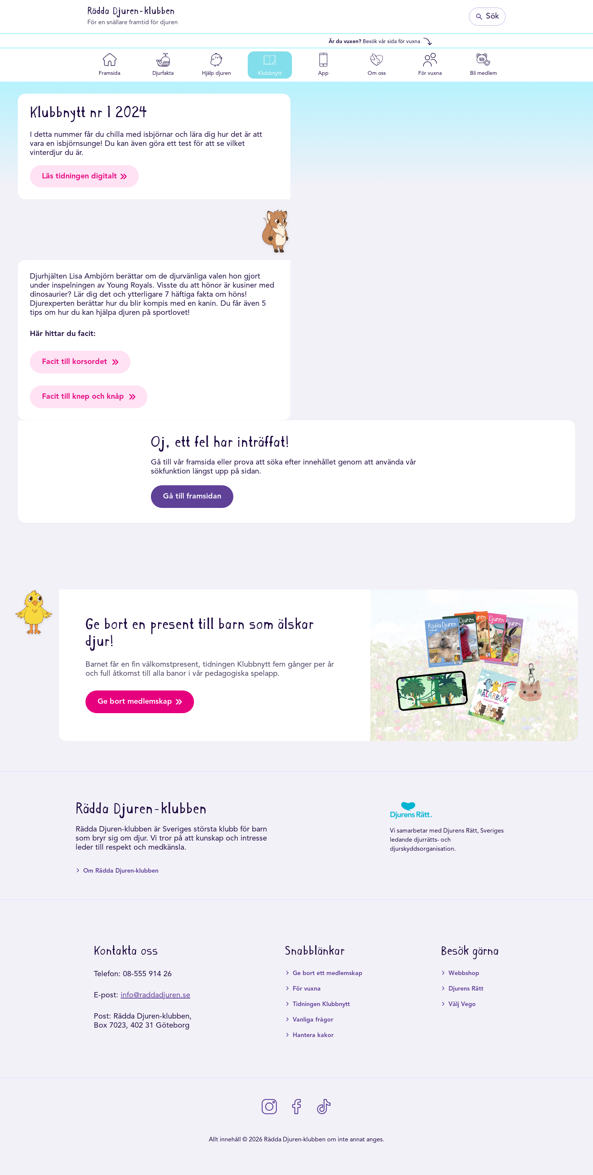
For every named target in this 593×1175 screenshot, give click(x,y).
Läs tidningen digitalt (84, 176)
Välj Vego (462, 1005)
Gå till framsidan (192, 497)
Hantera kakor (313, 1036)
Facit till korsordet (80, 362)
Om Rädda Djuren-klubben (120, 871)
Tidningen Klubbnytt (321, 1005)
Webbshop (464, 974)
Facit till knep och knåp (88, 397)
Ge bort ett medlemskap (327, 974)
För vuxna (307, 989)
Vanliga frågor (313, 1020)
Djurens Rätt (466, 989)
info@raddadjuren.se (155, 996)
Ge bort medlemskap (140, 702)
